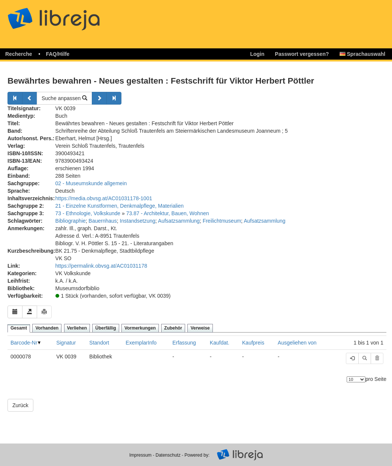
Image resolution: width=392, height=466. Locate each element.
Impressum (140, 455)
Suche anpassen (64, 98)
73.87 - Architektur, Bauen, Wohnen (167, 213)
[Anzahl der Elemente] (356, 379)
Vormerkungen (140, 328)
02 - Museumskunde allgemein (91, 183)
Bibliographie (70, 221)
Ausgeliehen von (297, 343)
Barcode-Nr (23, 343)
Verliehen (77, 328)
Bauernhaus (102, 221)
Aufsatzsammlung (179, 221)
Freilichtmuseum (222, 221)
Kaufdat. (219, 343)
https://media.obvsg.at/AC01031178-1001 (103, 198)
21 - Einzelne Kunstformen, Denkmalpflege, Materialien (119, 206)
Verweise (199, 328)
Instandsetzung (138, 221)
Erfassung (184, 343)
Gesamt (18, 328)
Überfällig (105, 328)
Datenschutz (168, 455)
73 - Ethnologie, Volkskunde (88, 213)
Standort (99, 343)
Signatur (66, 343)
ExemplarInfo (141, 343)
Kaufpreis (253, 343)
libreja (67, 16)
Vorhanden (46, 328)
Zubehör (173, 328)
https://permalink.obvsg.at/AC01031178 (101, 266)
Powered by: (196, 455)
